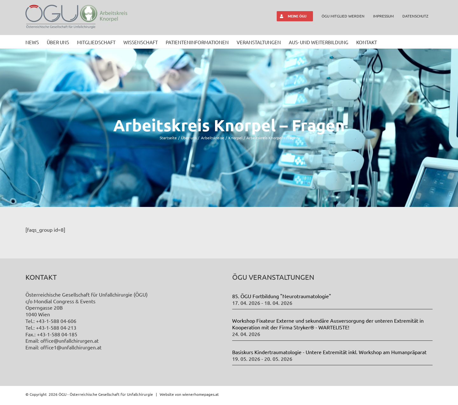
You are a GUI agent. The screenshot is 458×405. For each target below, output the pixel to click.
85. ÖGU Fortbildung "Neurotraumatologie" (281, 296)
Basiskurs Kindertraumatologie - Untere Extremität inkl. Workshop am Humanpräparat (329, 352)
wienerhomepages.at (200, 394)
